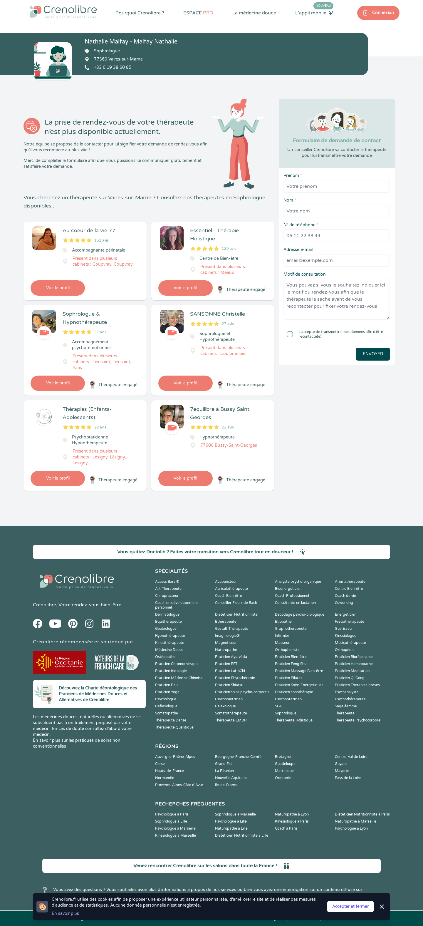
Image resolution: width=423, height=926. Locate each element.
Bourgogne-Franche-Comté (238, 757)
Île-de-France (226, 785)
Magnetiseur (226, 643)
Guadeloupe (285, 764)
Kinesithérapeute (169, 643)
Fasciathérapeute (349, 621)
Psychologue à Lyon (351, 828)
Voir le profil (58, 287)
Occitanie (283, 778)
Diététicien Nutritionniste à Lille (241, 835)
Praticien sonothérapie (294, 692)
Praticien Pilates (288, 678)
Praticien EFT (226, 664)
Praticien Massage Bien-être (299, 671)
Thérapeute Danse (170, 720)
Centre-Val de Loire (351, 757)
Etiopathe (283, 621)
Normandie (164, 778)
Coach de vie (345, 596)
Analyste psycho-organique (298, 582)
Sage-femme (346, 706)
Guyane (341, 764)
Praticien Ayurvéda (231, 657)
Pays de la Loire (348, 778)
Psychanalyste (347, 692)
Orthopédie (345, 650)
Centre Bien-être (349, 589)
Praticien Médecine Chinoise (179, 678)
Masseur (282, 643)
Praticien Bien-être (291, 657)
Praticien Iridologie (171, 671)
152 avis (101, 240)
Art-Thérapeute (168, 589)
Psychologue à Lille (231, 821)
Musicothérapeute (350, 643)
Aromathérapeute (350, 582)
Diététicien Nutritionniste (236, 614)
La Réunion (224, 771)
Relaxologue (225, 706)
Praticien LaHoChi (230, 671)
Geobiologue (166, 629)
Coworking (344, 603)
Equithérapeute (168, 621)
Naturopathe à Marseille (355, 821)
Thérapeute (345, 713)
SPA (278, 706)
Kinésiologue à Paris (292, 821)
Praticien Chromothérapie (177, 664)
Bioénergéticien (288, 589)
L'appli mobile (314, 12)
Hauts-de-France (169, 771)
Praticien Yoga (167, 692)
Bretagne (283, 757)
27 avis (228, 324)
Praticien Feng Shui (291, 664)
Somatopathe (166, 713)
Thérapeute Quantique (174, 727)
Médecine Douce (169, 650)
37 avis (100, 332)
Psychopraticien (288, 699)
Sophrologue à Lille (171, 821)
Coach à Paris (286, 828)
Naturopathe (226, 650)
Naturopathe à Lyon (292, 814)
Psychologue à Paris (172, 814)
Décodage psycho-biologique (299, 614)
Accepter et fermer (350, 906)
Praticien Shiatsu (229, 685)
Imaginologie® (227, 636)
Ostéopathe (165, 657)
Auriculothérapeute (231, 589)
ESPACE (198, 13)
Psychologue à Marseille (175, 828)
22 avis (100, 427)
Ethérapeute (225, 621)
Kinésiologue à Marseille (175, 835)
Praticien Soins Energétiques (299, 685)
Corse (160, 764)
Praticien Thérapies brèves (357, 685)
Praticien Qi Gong (350, 678)
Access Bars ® (167, 582)
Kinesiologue (345, 636)
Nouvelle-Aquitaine (231, 778)
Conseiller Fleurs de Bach (236, 603)
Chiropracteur (167, 596)
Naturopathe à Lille (231, 828)
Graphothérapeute (291, 629)
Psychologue (165, 699)
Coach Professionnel (292, 596)
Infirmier (282, 636)
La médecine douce (254, 13)
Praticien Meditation (352, 671)
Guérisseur (344, 629)
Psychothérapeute (350, 699)
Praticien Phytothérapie (235, 678)
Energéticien (345, 614)
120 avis (229, 249)
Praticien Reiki (167, 685)
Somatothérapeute (231, 713)
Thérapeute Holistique (294, 720)
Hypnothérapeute (170, 636)
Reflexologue (166, 706)
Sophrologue (285, 713)
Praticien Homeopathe (354, 664)
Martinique (284, 771)
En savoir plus (65, 913)
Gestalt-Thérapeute (231, 629)
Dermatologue (167, 614)
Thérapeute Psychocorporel (358, 720)
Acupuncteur (226, 582)
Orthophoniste (287, 650)
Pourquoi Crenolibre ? (139, 13)
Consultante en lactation (295, 603)
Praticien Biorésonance (354, 657)
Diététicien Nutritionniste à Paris (362, 814)
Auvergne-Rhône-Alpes (175, 757)
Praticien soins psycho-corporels (242, 692)
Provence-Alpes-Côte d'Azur (179, 785)
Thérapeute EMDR (231, 720)
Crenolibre (44, 605)
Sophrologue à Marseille (235, 814)
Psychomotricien (229, 699)
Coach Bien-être (228, 596)
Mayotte (342, 771)
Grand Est (223, 764)
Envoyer (373, 353)
